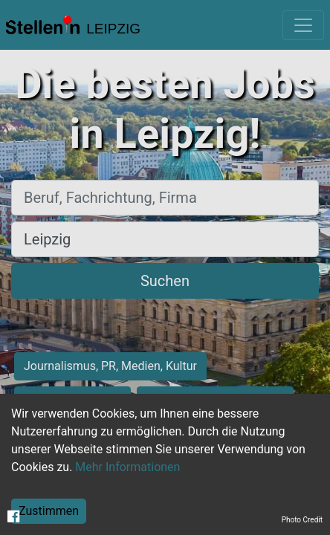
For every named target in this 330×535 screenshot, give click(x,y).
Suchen (165, 281)
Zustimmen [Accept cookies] (49, 511)
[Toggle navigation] (303, 25)
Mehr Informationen (127, 467)
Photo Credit (302, 520)
